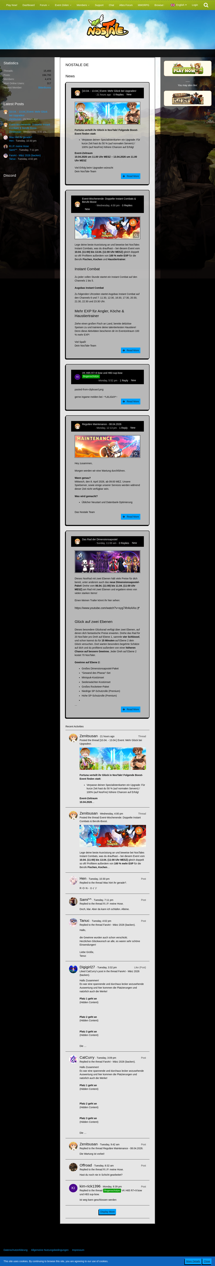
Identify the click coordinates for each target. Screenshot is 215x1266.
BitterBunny (44, 87)
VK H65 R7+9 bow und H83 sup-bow (102, 373)
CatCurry (87, 1057)
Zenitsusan (15, 119)
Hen (11, 140)
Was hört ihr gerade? (20, 137)
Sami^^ (13, 149)
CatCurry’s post (94, 971)
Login (195, 5)
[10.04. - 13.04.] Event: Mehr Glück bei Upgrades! (109, 90)
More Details (193, 1261)
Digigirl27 (87, 967)
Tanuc (12, 158)
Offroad (86, 1165)
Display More (107, 1211)
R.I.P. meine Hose (19, 146)
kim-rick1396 (89, 380)
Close (207, 1261)
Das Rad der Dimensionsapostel (99, 539)
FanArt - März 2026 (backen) (25, 155)
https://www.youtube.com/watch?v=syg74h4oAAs (105, 607)
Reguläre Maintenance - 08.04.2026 (101, 424)
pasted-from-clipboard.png (89, 389)
